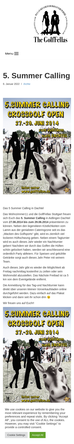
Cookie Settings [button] (16, 435)
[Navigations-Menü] (12, 53)
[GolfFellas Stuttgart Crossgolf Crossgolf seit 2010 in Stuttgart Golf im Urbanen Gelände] (51, 24)
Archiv (26, 84)
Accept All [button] (37, 435)
